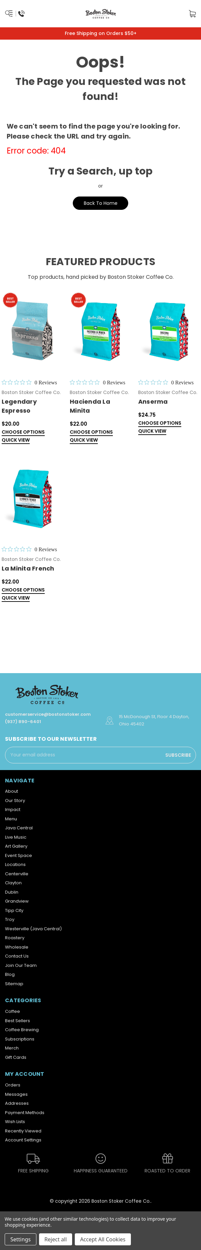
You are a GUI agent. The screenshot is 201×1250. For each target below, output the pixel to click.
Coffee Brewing (22, 1030)
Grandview (17, 901)
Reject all (55, 1239)
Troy (9, 919)
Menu (11, 819)
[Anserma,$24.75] (169, 331)
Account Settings (23, 1140)
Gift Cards (15, 1057)
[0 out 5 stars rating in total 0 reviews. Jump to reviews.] (29, 382)
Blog (10, 974)
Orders (12, 1085)
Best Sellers (17, 1021)
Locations (15, 864)
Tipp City (14, 910)
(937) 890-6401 (23, 721)
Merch (12, 1048)
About (11, 791)
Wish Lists (15, 1121)
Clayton (13, 883)
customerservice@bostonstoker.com (48, 714)
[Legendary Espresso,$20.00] (32, 331)
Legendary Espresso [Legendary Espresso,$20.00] (19, 406)
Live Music (15, 837)
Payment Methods (24, 1112)
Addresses (17, 1103)
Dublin (11, 892)
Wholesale (16, 947)
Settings (20, 1239)
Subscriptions (19, 1039)
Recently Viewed (23, 1131)
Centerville (16, 874)
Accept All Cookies (103, 1239)
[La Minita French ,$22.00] (32, 498)
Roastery (14, 938)
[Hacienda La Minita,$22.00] (100, 331)
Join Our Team (21, 965)
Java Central (19, 828)
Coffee (12, 1011)
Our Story (15, 800)
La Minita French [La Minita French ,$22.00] (28, 568)
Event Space (18, 855)
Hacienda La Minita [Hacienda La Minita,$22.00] (90, 406)
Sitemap (14, 984)
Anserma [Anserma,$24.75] (153, 401)
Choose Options (23, 432)
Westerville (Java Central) (33, 929)
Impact (12, 809)
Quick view (16, 440)
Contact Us (17, 956)
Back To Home (101, 203)
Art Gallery (16, 846)
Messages (16, 1094)
